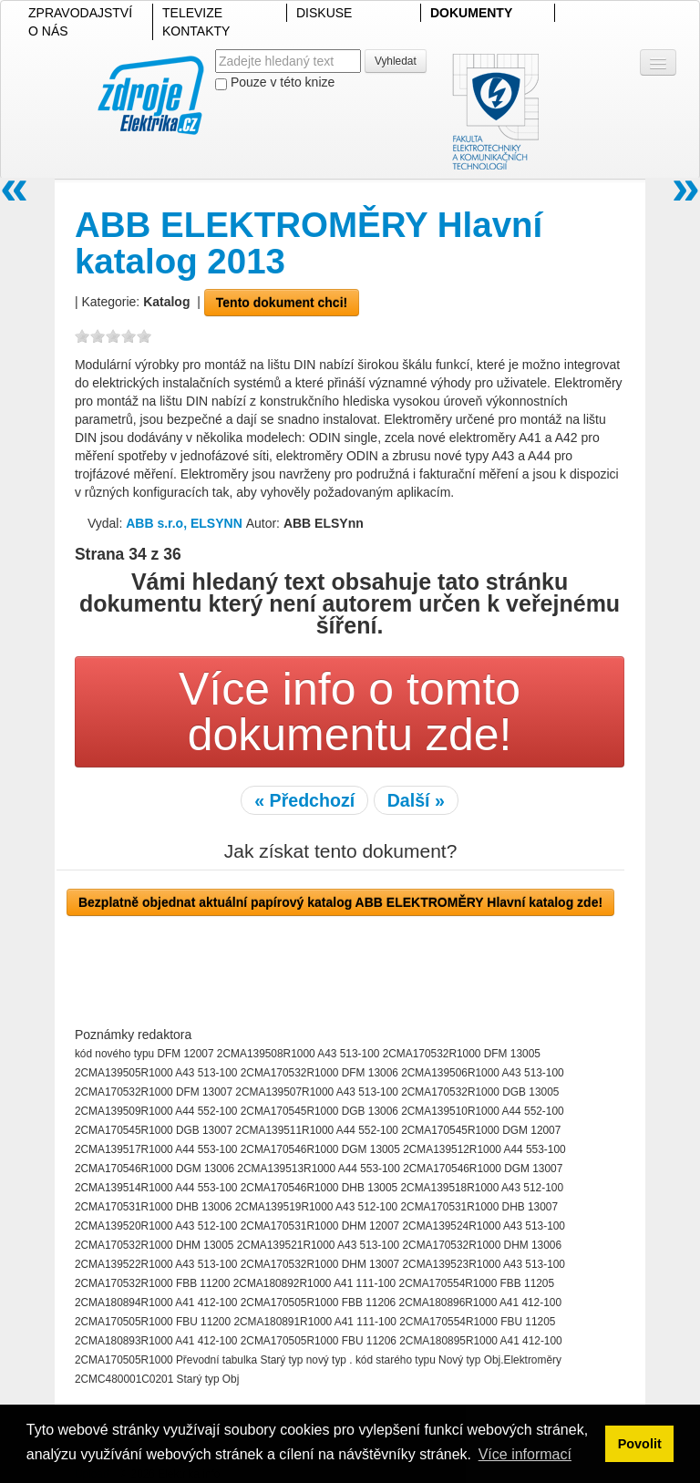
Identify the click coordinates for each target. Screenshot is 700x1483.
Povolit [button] (640, 1444)
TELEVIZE (192, 12)
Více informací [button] (525, 1454)
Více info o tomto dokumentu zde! (349, 712)
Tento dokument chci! (281, 302)
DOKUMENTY (471, 12)
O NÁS (48, 31)
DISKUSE (324, 12)
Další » (416, 800)
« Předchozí (304, 800)
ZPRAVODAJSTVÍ (80, 12)
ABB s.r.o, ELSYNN (185, 523)
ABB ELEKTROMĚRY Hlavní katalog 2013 (308, 243)
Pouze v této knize (275, 82)
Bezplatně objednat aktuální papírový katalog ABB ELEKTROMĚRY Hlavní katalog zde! (340, 902)
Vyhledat (396, 61)
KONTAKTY (196, 31)
